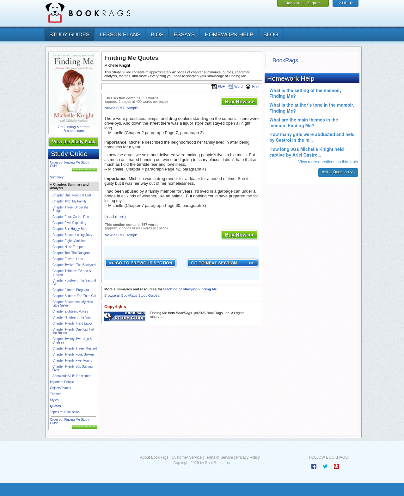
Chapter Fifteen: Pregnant (70, 290)
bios (157, 35)
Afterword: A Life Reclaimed (71, 376)
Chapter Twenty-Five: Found (72, 360)
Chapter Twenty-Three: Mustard (74, 348)
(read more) (115, 216)
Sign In (314, 3)
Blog (270, 35)
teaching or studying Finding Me (190, 289)
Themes (55, 394)
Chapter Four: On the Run (70, 217)
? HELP (346, 3)
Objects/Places (60, 388)
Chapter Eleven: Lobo (67, 259)
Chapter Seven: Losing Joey (72, 235)
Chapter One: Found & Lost (71, 195)
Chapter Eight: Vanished (69, 241)
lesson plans (120, 35)
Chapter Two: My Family (69, 201)
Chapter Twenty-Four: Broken (73, 354)
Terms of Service (219, 457)
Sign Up (292, 3)
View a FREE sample (121, 108)
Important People (62, 382)
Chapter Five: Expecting (69, 223)
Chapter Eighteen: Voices (70, 311)
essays (184, 35)
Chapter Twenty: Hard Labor (72, 323)
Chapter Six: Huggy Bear (70, 229)
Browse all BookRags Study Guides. (132, 295)
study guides (69, 35)
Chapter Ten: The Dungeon (71, 253)
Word (235, 86)
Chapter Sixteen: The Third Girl (74, 296)
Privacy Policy (248, 457)
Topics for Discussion (65, 412)
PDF (218, 86)
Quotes (55, 406)
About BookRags (154, 457)
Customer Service (187, 457)
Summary (57, 177)
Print (252, 86)
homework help (229, 35)
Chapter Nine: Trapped (68, 247)
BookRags (285, 60)
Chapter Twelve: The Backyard (73, 265)
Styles (54, 400)
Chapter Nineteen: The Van (71, 317)
